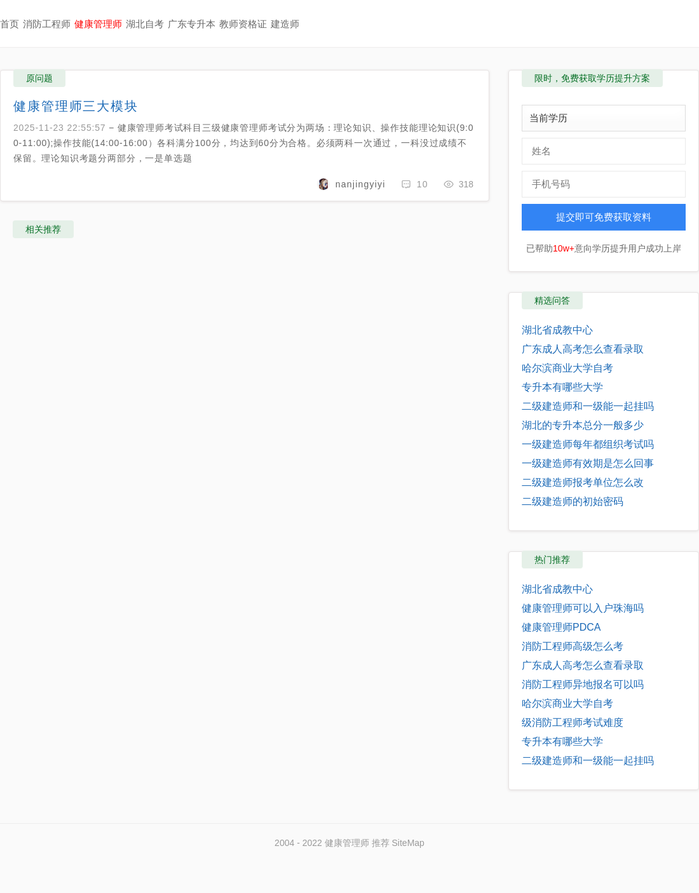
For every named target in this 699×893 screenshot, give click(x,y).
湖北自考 (145, 23)
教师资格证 (243, 23)
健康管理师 (98, 23)
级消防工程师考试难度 (572, 722)
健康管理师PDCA (561, 627)
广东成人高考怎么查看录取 (583, 349)
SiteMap (408, 843)
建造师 (285, 23)
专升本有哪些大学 (562, 387)
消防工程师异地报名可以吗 (583, 684)
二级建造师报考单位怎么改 (583, 482)
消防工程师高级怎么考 (572, 646)
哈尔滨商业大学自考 (567, 368)
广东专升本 (191, 23)
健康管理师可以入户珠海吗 (583, 608)
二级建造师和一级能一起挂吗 (588, 406)
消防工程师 (47, 23)
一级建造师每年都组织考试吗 (588, 444)
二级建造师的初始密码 (572, 501)
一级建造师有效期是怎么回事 (588, 463)
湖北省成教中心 (557, 330)
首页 (9, 23)
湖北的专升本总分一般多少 (583, 425)
